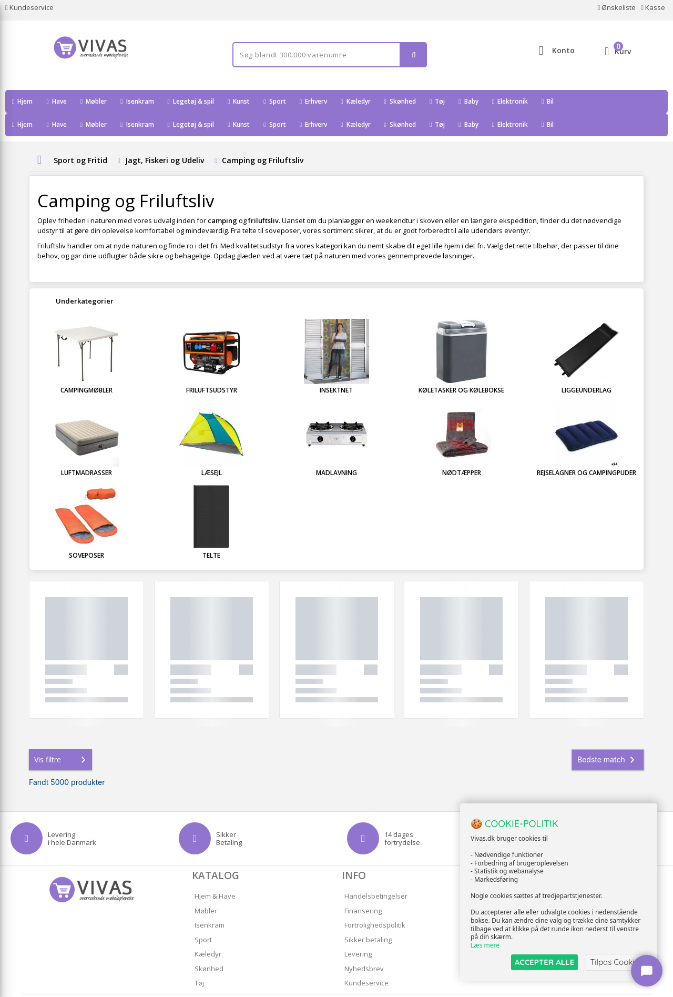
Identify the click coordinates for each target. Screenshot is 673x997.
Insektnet (336, 366)
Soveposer (86, 532)
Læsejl (211, 449)
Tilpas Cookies (616, 962)
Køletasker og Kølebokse (461, 366)
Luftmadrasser (86, 449)
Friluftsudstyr (211, 366)
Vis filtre (62, 736)
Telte (211, 532)
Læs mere (485, 945)
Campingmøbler (86, 366)
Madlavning (336, 449)
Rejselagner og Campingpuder (586, 449)
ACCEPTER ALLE (544, 962)
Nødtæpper (461, 449)
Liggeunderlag (586, 366)
